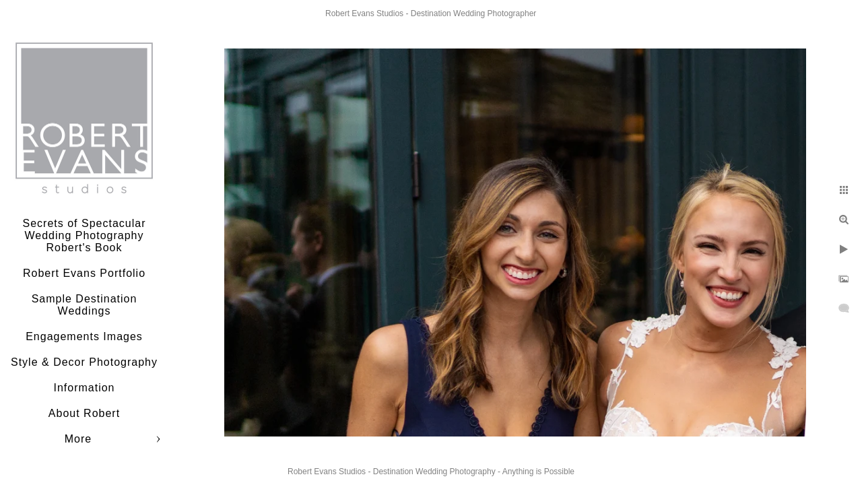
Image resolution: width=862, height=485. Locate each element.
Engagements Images (84, 336)
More (78, 439)
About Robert (84, 413)
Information (83, 387)
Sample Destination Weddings (84, 305)
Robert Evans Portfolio (84, 273)
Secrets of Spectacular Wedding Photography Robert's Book (84, 235)
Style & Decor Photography (84, 362)
